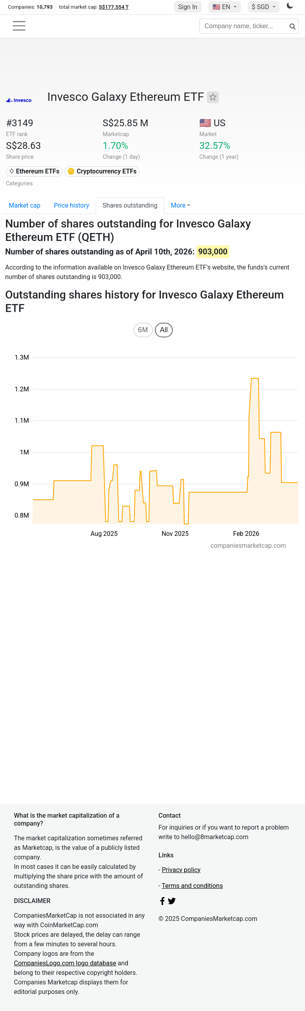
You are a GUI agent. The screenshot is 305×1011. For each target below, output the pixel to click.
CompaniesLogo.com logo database (65, 963)
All (164, 330)
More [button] (178, 205)
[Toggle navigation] (19, 25)
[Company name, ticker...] (249, 26)
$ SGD (261, 7)
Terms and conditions (192, 886)
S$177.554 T (114, 7)
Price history (71, 205)
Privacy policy (181, 870)
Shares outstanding (129, 205)
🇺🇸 (222, 7)
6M (143, 330)
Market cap (25, 205)
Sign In (187, 7)
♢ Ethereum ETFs (34, 171)
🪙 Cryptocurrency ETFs (102, 171)
